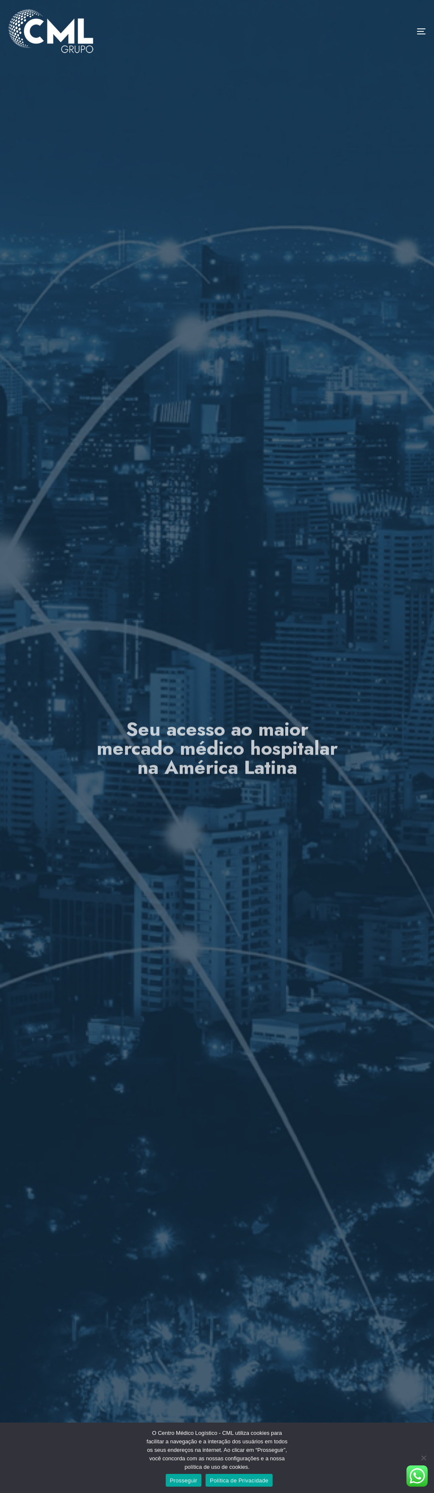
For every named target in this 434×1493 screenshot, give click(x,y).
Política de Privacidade (239, 1480)
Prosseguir (184, 1480)
